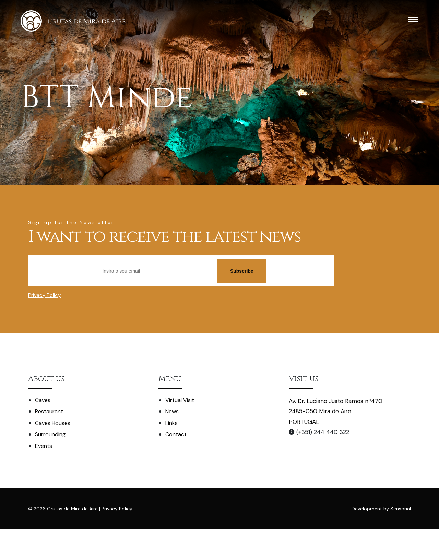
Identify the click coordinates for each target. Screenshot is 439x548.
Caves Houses (52, 423)
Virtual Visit (179, 400)
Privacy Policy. (44, 295)
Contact (176, 434)
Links (171, 423)
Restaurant (49, 411)
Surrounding (50, 434)
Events (43, 446)
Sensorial (400, 508)
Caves (42, 400)
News (172, 411)
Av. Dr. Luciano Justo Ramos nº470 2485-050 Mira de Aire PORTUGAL (335, 411)
